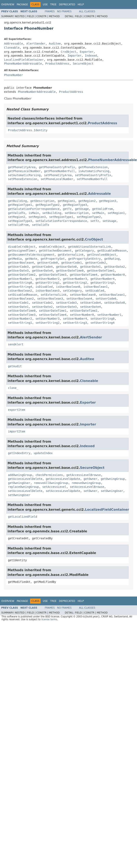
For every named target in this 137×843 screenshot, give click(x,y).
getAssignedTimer (21, 250)
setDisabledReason (22, 294)
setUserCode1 (18, 302)
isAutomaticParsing (93, 171)
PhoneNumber (13, 75)
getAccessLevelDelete (25, 478)
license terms (49, 619)
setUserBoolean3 (50, 298)
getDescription (42, 201)
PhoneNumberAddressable (23, 63)
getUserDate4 (42, 270)
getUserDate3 (18, 270)
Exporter (86, 51)
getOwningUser (19, 483)
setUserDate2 (42, 306)
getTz (67, 208)
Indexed (91, 55)
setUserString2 (47, 322)
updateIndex (43, 453)
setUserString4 (103, 322)
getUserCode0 (47, 262)
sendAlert (15, 344)
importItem (16, 431)
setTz (95, 221)
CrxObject (68, 51)
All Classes (87, 11)
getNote (31, 258)
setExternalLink (53, 294)
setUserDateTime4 (52, 314)
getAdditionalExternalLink (89, 246)
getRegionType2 (47, 204)
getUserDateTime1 (101, 270)
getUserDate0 (66, 266)
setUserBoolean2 (21, 298)
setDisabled (94, 290)
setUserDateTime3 (21, 314)
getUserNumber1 (20, 278)
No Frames (64, 11)
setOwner (90, 491)
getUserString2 (75, 282)
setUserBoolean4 (79, 298)
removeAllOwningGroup (51, 483)
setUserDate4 (90, 306)
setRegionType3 (20, 221)
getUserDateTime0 (70, 270)
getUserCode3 (18, 266)
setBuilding (51, 213)
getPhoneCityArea (21, 167)
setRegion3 (37, 216)
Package (22, 4)
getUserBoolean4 (21, 262)
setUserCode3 (66, 302)
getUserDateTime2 (21, 274)
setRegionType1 (61, 216)
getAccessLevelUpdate (63, 478)
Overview (7, 4)
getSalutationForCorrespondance (34, 208)
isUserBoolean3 (47, 290)
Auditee (55, 43)
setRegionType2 (89, 216)
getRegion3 (107, 201)
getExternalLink (70, 254)
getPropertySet (53, 258)
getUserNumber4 (103, 278)
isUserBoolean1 (96, 286)
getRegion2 (87, 201)
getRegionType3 (75, 204)
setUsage (109, 221)
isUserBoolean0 (68, 286)
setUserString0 (103, 318)
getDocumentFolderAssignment (31, 254)
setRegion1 (116, 213)
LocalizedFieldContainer (24, 59)
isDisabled (44, 286)
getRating (112, 258)
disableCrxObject (21, 246)
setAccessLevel (54, 486)
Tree (53, 4)
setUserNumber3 (47, 318)
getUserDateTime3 (52, 274)
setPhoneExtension (22, 179)
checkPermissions (49, 475)
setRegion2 (16, 216)
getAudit (15, 366)
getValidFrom (102, 208)
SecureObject (83, 63)
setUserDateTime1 (52, 310)
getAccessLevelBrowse (83, 475)
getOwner (90, 478)
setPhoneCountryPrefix (93, 175)
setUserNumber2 (20, 318)
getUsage (82, 208)
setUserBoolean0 (82, 294)
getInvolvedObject (101, 254)
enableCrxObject (52, 246)
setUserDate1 (18, 306)
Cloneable (12, 47)
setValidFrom (18, 224)
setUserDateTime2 (83, 310)
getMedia (15, 258)
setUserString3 (75, 322)
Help (81, 4)
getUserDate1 (90, 266)
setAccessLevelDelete (25, 491)
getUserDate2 (114, 266)
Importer (74, 55)
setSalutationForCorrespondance (61, 221)
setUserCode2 (42, 302)
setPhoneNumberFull (92, 179)
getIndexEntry (19, 453)
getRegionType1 (20, 204)
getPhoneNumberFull (59, 171)
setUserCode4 (90, 302)
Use (45, 4)
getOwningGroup (113, 478)
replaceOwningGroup (23, 486)
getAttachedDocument (55, 250)
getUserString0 (20, 282)
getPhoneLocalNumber (24, 171)
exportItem (16, 409)
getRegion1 (66, 201)
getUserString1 (47, 282)
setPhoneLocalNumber (57, 179)
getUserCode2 (95, 262)
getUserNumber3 (75, 278)
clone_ (13, 388)
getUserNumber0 (113, 274)
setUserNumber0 (82, 314)
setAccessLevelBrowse (87, 486)
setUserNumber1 (109, 314)
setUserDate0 (114, 302)
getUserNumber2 (47, 278)
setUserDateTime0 (21, 310)
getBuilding (17, 201)
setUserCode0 (106, 298)
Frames (50, 11)
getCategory (84, 250)
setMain (98, 213)
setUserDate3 (66, 306)
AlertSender (36, 43)
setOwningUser (112, 491)
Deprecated (67, 4)
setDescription (77, 213)
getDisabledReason (111, 250)
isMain (34, 213)
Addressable (13, 43)
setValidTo (40, 224)
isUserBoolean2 (20, 290)
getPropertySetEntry (84, 258)
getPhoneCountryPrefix (57, 167)
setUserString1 (20, 322)
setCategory (72, 290)
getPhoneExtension (93, 167)
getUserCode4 (42, 266)
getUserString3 (103, 282)
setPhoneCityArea (58, 175)
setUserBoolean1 (112, 294)
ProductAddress (57, 63)
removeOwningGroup (86, 483)
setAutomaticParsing (24, 175)
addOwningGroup (20, 475)
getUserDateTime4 (83, 274)
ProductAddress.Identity (28, 130)
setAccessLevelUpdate (63, 491)
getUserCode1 (71, 262)
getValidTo (16, 213)
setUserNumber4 (75, 318)
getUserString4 (20, 286)
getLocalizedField (22, 516)
